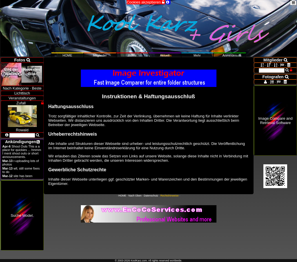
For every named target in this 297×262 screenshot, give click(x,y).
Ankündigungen (20, 141)
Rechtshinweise (170, 195)
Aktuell (165, 55)
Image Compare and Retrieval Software (275, 120)
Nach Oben (135, 195)
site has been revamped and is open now (21, 177)
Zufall (21, 103)
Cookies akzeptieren (146, 2)
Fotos (132, 55)
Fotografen (276, 76)
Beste (36, 88)
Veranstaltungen (22, 98)
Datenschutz (151, 195)
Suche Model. (22, 215)
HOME (122, 195)
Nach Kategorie (16, 88)
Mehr (197, 55)
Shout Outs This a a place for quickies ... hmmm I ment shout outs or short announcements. (21, 152)
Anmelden (230, 55)
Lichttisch (22, 93)
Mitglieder (100, 55)
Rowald (22, 127)
